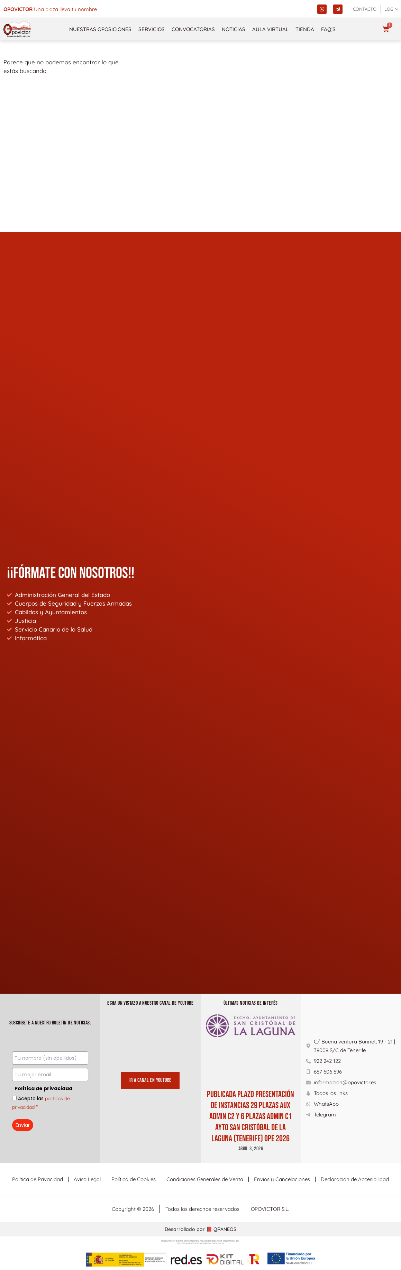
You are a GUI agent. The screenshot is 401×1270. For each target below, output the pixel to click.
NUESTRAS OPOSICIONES (100, 29)
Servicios (151, 29)
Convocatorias (193, 29)
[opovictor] (17, 29)
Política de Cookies (133, 1179)
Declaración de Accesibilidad (355, 1179)
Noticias (233, 29)
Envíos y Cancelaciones (282, 1179)
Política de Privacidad (37, 1179)
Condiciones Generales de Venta (204, 1179)
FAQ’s (328, 29)
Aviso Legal (87, 1179)
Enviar (23, 1125)
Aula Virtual (270, 29)
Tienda (304, 29)
